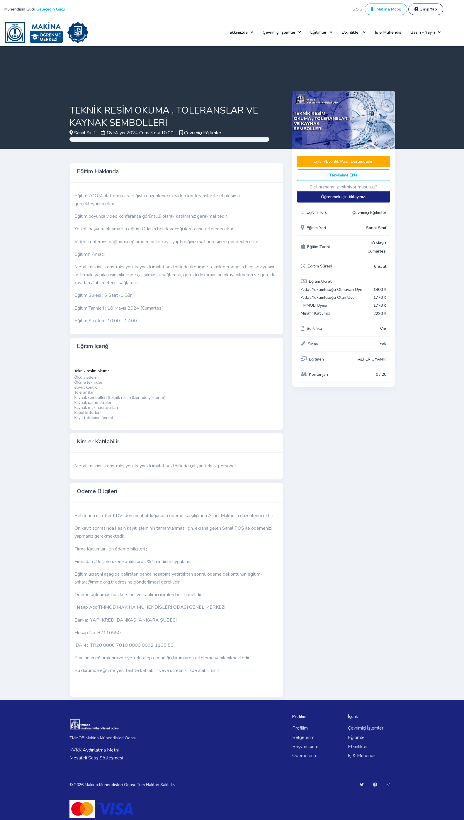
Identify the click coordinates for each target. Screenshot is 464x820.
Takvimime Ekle (343, 175)
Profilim (300, 728)
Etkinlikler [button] (351, 32)
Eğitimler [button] (318, 32)
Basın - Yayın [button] (423, 32)
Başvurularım (305, 746)
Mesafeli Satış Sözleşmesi (96, 758)
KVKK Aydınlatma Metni (94, 750)
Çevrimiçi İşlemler (365, 728)
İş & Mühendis (388, 32)
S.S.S (357, 9)
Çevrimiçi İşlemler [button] (279, 32)
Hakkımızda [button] (237, 32)
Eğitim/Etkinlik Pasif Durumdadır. (343, 161)
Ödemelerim (304, 755)
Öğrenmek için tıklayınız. (343, 197)
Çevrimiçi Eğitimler (202, 133)
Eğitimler (357, 737)
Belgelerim (303, 737)
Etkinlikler (358, 746)
